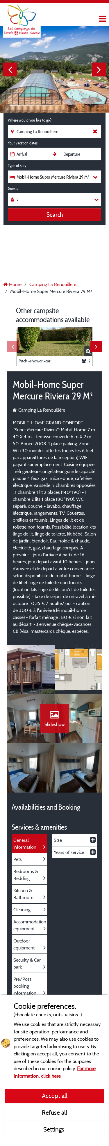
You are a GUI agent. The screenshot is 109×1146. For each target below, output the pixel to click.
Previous (10, 69)
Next (99, 69)
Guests (13, 188)
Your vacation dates (22, 143)
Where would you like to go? (29, 120)
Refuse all (54, 1112)
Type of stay (17, 165)
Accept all (54, 1095)
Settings (54, 1129)
